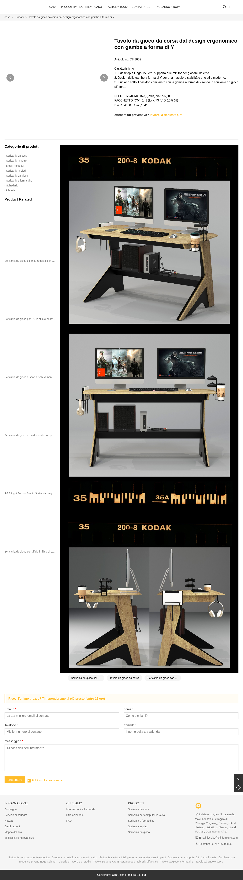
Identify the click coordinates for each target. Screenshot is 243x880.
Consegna (11, 809)
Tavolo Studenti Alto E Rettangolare (114, 861)
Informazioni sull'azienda (80, 809)
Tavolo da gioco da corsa (124, 677)
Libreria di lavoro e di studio (74, 861)
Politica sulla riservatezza (47, 780)
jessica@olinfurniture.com (222, 837)
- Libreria (10, 190)
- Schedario (11, 185)
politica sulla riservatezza (19, 837)
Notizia (9, 820)
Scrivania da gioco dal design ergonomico (87, 677)
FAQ (69, 820)
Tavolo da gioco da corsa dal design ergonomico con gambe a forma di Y (71, 17)
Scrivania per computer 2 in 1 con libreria (192, 857)
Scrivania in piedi (138, 826)
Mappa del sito (13, 832)
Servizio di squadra (16, 815)
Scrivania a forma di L (141, 820)
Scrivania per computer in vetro (146, 815)
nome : (128, 709)
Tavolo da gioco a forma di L (176, 861)
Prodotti (19, 17)
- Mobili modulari (14, 165)
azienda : (130, 725)
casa (7, 17)
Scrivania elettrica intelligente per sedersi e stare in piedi (132, 857)
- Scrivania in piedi (15, 170)
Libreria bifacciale (147, 861)
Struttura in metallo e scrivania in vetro (74, 857)
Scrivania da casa (138, 809)
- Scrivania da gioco (16, 175)
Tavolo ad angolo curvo (209, 861)
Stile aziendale (75, 815)
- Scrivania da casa (16, 155)
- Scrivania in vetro (16, 160)
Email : (10, 709)
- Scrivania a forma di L (18, 180)
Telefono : (11, 725)
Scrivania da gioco (139, 832)
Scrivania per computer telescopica (29, 857)
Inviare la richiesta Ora (166, 115)
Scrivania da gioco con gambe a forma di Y (164, 677)
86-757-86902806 (221, 843)
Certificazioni (12, 826)
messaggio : (14, 741)
